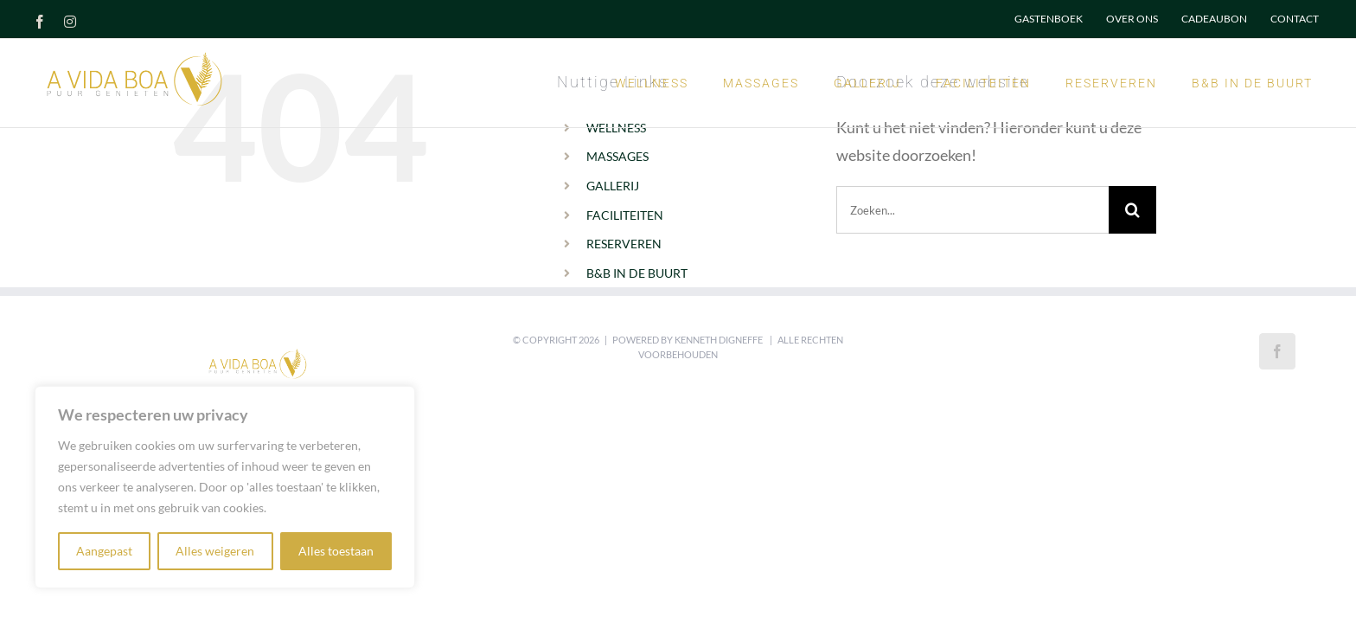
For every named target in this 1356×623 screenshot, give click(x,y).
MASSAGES (617, 156)
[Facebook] (1277, 351)
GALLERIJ (612, 185)
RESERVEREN (624, 243)
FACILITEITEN (624, 215)
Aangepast (104, 550)
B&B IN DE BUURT (637, 273)
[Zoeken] (1132, 210)
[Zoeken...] (972, 210)
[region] (225, 487)
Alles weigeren (215, 550)
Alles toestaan (336, 550)
